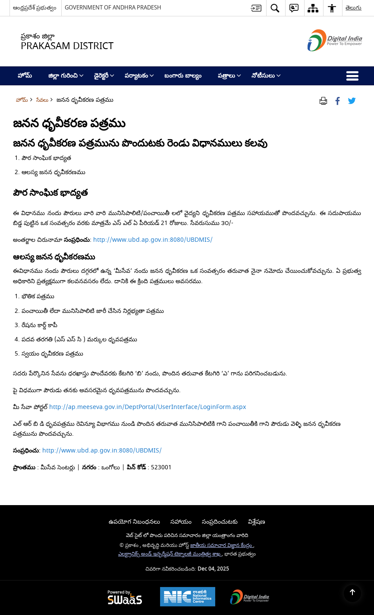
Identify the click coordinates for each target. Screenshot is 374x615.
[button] (274, 8)
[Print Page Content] (323, 100)
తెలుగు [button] (353, 7)
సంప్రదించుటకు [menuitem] (220, 521)
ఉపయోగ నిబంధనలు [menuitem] (134, 521)
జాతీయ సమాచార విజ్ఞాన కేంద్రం (221, 545)
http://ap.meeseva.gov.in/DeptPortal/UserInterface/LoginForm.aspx (147, 407)
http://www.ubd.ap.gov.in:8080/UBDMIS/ (153, 239)
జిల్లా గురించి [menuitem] (66, 75)
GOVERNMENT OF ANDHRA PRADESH (113, 7)
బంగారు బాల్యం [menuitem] (182, 75)
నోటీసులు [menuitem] (266, 75)
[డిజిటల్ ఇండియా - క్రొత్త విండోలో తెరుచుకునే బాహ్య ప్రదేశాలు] (324, 58)
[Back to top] (352, 593)
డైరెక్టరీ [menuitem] (104, 75)
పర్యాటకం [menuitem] (139, 75)
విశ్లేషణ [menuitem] (256, 521)
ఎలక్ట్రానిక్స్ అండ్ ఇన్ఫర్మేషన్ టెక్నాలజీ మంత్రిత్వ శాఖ (170, 554)
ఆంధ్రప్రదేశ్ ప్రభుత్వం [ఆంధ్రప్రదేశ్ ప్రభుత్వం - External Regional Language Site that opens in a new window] (35, 7)
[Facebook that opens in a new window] (337, 100)
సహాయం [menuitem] (181, 521)
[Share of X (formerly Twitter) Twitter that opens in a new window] (352, 100)
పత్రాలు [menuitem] (229, 75)
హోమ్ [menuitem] (25, 75)
